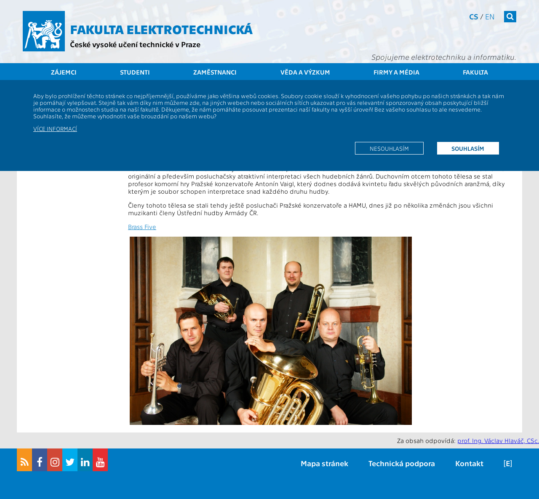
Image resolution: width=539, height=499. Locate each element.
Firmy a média (396, 72)
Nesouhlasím (389, 148)
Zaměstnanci (215, 72)
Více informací (55, 128)
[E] (508, 463)
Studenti (135, 72)
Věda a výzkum (305, 72)
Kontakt (469, 463)
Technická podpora (401, 463)
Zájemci (64, 72)
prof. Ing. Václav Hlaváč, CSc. (498, 440)
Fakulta (475, 72)
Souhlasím (467, 148)
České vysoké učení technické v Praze (135, 44)
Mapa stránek (324, 463)
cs (473, 16)
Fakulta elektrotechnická (161, 28)
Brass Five (142, 226)
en (490, 16)
